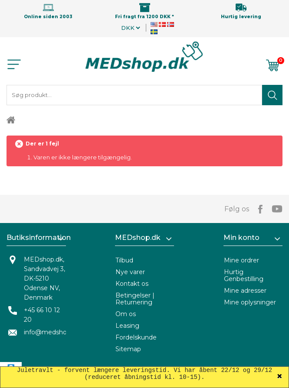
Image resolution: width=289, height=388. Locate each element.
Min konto (241, 237)
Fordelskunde (136, 337)
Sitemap (128, 349)
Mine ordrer (241, 260)
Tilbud (124, 260)
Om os (125, 313)
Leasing (127, 325)
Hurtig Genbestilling (243, 275)
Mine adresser (245, 290)
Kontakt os (131, 283)
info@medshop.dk (51, 332)
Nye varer (130, 271)
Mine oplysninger (250, 302)
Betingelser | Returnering (134, 299)
